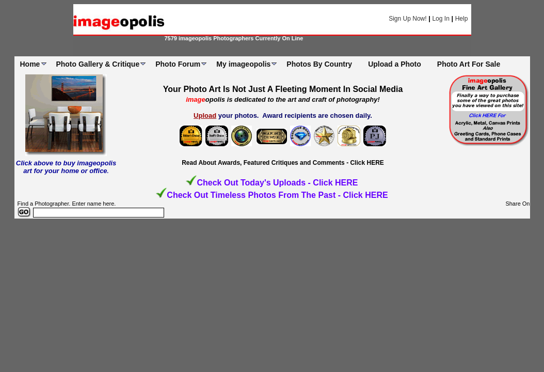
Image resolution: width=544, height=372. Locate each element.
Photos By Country (319, 64)
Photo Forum (177, 64)
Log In (440, 18)
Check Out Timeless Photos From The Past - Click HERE (277, 195)
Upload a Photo (394, 64)
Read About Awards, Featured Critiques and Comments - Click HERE (283, 162)
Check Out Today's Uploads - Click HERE (277, 182)
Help (461, 18)
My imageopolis (243, 64)
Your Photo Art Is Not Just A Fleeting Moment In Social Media (283, 89)
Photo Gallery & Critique (97, 64)
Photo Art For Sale (468, 64)
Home (30, 64)
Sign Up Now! (407, 18)
